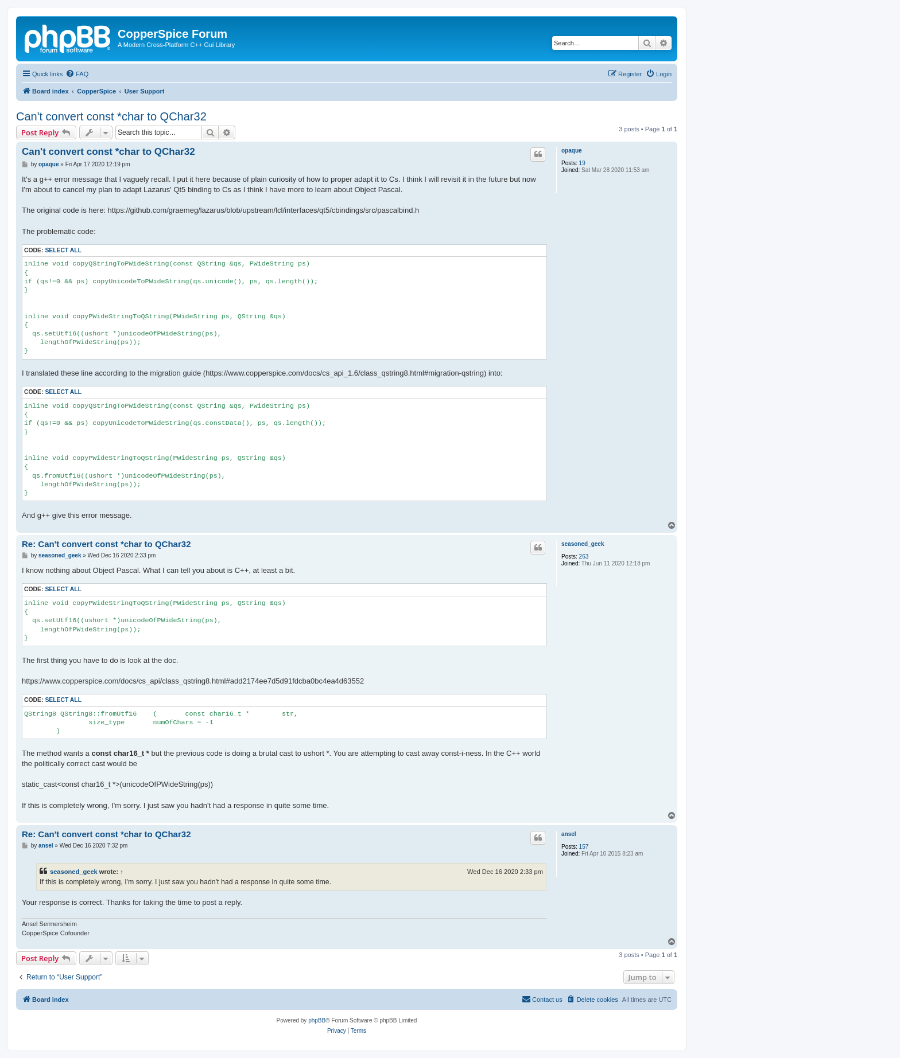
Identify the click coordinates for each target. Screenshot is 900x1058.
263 (584, 556)
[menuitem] (76, 74)
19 (582, 163)
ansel (568, 834)
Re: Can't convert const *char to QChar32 (106, 544)
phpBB (316, 1020)
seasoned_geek (582, 544)
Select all (63, 250)
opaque (571, 150)
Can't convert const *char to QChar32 (111, 116)
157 (584, 847)
